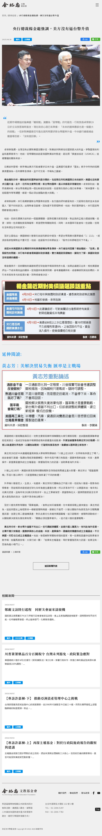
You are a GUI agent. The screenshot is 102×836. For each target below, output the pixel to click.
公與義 (27, 39)
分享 (86, 39)
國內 (18, 39)
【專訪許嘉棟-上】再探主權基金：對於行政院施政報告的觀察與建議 (51, 744)
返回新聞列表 (51, 566)
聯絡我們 (74, 792)
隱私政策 (85, 792)
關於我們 (62, 792)
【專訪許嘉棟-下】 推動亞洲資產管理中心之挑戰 (41, 698)
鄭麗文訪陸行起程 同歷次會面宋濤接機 (35, 609)
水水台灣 (19, 638)
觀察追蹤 (12, 15)
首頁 (4, 15)
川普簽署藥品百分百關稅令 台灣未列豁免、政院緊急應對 (47, 653)
